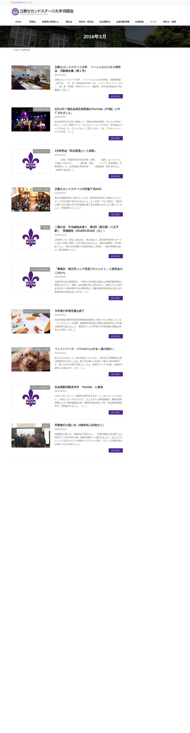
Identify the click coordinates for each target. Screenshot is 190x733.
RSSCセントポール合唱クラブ (154, 210)
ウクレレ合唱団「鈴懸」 (151, 249)
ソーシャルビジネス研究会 (152, 307)
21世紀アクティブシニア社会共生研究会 (157, 315)
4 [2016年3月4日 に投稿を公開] (162, 555)
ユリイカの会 (145, 204)
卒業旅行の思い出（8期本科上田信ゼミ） (80, 425)
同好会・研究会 (75, 680)
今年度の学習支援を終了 (70, 310)
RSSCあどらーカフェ (149, 150)
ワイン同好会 (145, 174)
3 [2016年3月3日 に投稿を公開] (155, 555)
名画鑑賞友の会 (146, 192)
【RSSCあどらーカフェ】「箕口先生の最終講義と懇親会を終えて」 (164, 454)
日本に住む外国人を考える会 (153, 283)
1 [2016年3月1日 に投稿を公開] (142, 555)
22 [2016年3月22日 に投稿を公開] (142, 574)
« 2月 (135, 587)
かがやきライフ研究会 (150, 277)
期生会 (60, 680)
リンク (136, 680)
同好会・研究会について (151, 144)
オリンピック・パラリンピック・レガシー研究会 (157, 269)
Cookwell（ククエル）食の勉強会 (156, 222)
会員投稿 (124, 680)
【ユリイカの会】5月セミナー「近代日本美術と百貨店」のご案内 (164, 471)
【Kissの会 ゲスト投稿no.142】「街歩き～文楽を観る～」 (164, 504)
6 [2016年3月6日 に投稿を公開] (175, 555)
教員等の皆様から (147, 126)
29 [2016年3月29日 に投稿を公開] (142, 581)
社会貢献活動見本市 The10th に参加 (79, 387)
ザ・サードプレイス (148, 198)
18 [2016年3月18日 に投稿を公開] (162, 568)
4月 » (176, 587)
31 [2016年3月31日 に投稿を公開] (155, 581)
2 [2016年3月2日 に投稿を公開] (148, 555)
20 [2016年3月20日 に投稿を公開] (175, 568)
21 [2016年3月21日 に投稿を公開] (136, 574)
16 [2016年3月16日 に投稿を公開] (149, 568)
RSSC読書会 (145, 162)
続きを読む (115, 96)
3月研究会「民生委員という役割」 (76, 150)
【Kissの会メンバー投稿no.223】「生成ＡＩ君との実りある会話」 (164, 356)
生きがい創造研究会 (148, 322)
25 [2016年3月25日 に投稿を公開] (162, 574)
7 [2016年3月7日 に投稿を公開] (135, 561)
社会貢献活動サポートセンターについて (157, 242)
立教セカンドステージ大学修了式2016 (78, 189)
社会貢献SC (92, 680)
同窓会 (27, 680)
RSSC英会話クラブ (148, 180)
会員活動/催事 (109, 680)
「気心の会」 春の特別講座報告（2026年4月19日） (164, 373)
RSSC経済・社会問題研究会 (153, 262)
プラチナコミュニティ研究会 (153, 255)
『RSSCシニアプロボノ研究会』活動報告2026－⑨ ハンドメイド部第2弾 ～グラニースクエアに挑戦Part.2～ (164, 408)
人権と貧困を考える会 (150, 289)
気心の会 (142, 216)
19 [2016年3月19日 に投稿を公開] (169, 568)
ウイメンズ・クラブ (148, 156)
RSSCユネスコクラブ (149, 328)
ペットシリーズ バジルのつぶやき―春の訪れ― (86, 348)
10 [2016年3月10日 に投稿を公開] (155, 561)
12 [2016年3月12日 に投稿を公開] (169, 561)
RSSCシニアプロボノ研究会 (153, 334)
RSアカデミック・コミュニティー (156, 295)
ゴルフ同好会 (145, 168)
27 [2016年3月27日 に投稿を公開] (175, 574)
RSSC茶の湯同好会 (148, 186)
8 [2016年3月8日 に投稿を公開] (142, 561)
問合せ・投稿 (151, 680)
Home (16, 680)
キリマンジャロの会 (148, 301)
